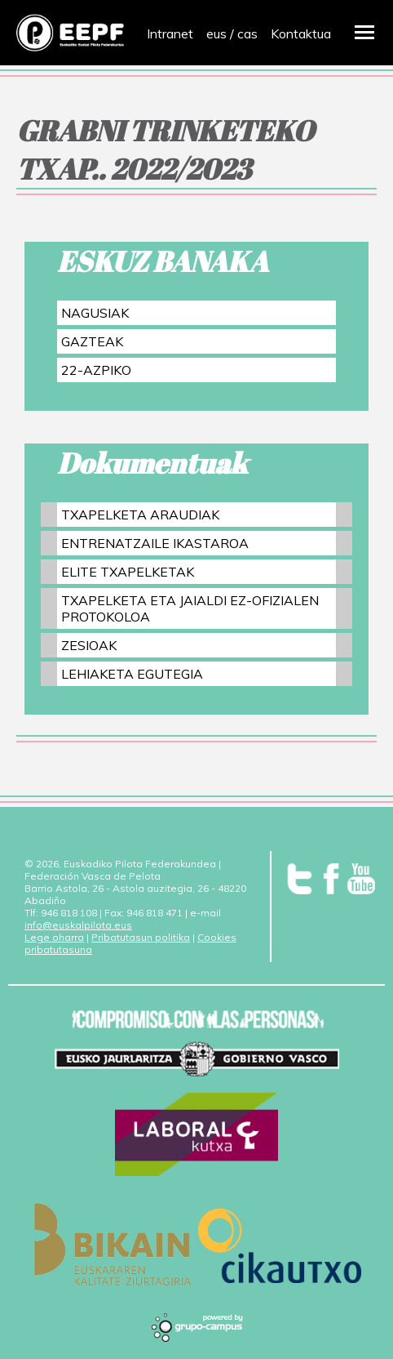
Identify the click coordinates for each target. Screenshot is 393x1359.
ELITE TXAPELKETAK (127, 572)
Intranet (170, 33)
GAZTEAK (92, 341)
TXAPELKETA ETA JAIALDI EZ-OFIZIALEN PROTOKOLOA (190, 608)
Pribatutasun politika (140, 937)
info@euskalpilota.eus (78, 925)
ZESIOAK (89, 645)
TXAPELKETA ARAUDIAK (140, 514)
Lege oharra (54, 937)
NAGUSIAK (95, 313)
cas (247, 33)
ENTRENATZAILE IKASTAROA (155, 543)
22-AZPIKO (96, 370)
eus (216, 33)
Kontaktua (301, 33)
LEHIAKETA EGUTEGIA (132, 674)
